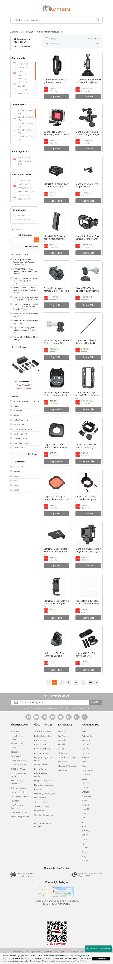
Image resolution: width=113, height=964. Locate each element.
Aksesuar (62, 761)
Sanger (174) (23, 63)
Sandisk (85, 852)
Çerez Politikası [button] (81, 961)
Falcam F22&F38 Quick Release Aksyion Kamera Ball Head (87, 289)
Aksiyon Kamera (65, 753)
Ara (36, 240)
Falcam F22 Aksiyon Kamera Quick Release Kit (56, 289)
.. (83, 682)
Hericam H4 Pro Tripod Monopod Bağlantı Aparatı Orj (55, 654)
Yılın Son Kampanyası (44, 815)
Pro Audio (62, 736)
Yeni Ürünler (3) (24, 157)
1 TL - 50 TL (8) (23, 195)
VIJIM (84, 817)
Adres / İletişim (17, 743)
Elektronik (62, 770)
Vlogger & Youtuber (67, 766)
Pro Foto (62, 731)
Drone (61, 748)
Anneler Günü (40, 740)
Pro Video (62, 740)
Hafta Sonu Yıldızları (43, 785)
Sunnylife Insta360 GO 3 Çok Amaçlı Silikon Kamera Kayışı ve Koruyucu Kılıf (55, 81)
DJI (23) (20, 71)
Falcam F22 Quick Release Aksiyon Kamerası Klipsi (56, 393)
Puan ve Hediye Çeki (19, 796)
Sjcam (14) (22, 75)
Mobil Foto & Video (67, 757)
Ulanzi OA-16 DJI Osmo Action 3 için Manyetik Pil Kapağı (56, 237)
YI (83, 822)
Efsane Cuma (40, 769)
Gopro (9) (21, 86)
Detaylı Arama (31, 247)
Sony (84, 856)
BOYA (84, 731)
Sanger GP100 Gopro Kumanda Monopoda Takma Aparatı (85, 498)
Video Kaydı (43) (24, 219)
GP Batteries (87, 770)
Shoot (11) (22, 78)
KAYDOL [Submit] (95, 702)
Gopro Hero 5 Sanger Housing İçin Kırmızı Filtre (56, 133)
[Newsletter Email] (50, 702)
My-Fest (37, 789)
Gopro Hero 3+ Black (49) (26, 110)
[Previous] (11, 370)
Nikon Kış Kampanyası (44, 793)
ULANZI (85, 809)
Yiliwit (84, 826)
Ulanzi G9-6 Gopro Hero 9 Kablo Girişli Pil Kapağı (56, 602)
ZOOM (85, 860)
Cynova (85, 748)
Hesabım (14, 751)
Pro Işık (61, 744)
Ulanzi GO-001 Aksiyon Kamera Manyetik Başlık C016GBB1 (87, 133)
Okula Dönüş (40, 797)
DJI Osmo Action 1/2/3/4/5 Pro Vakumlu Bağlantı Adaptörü (88, 81)
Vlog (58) (21, 215)
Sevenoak (86, 796)
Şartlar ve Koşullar (18, 764)
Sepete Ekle (56, 96)
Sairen (85, 787)
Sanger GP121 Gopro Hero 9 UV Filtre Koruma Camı (56, 446)
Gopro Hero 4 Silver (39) (25, 130)
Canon (85, 834)
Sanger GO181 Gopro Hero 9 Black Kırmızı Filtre (56, 498)
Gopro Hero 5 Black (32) (25, 136)
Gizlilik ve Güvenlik (19, 769)
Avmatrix (86, 740)
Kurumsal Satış (17, 756)
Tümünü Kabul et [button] (101, 958)
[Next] (38, 370)
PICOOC (85, 783)
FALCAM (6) (22, 90)
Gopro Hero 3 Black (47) (25, 117)
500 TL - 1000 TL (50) (26, 191)
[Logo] (56, 7)
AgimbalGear (88, 736)
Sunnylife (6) (23, 93)
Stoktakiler (52, 39)
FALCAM (86, 757)
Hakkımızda (15, 731)
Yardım (13, 747)
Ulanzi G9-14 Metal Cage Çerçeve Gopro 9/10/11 (87, 237)
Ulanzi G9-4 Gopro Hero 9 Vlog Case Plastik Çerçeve (88, 550)
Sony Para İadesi (41, 806)
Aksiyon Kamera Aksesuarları (49, 32)
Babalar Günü (40, 744)
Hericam (86, 774)
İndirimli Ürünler (18, 792)
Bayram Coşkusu (42, 748)
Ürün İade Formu (18, 788)
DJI (83, 843)
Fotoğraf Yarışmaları (43, 780)
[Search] (56, 20)
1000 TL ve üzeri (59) (26, 188)
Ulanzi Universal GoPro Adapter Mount (86, 185)
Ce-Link (85, 744)
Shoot (84, 800)
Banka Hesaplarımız (19, 816)
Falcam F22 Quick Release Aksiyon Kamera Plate (56, 341)
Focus (84, 761)
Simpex (85, 804)
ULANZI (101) (23, 67)
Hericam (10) (23, 82)
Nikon (84, 839)
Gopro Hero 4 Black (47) (25, 123)
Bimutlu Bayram (41, 753)
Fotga (84, 766)
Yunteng (86, 830)
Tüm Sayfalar (32, 454)
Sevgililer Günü (41, 802)
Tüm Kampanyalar (42, 731)
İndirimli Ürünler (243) (24, 161)
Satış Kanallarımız (18, 760)
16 (90, 682)
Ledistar (85, 779)
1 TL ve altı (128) (24, 180)
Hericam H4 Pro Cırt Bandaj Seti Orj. (85, 654)
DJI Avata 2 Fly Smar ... (25, 381)
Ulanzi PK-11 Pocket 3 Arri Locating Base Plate (56, 185)
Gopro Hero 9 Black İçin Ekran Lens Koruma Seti (87, 602)
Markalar (14, 800)
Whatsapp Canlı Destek (98, 948)
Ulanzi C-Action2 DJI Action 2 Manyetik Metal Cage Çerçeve (87, 394)
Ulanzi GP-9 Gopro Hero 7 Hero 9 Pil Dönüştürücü (56, 550)
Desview (86, 753)
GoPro (85, 847)
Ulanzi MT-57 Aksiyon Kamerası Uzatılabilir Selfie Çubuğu (86, 342)
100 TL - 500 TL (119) (26, 184)
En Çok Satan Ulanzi (43, 736)
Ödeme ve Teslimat (19, 812)
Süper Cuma (40, 810)
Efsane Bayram (41, 764)
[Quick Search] (21, 239)
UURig (85, 813)
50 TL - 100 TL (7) (24, 199)
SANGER (86, 791)
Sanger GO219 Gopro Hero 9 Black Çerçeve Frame (86, 446)
